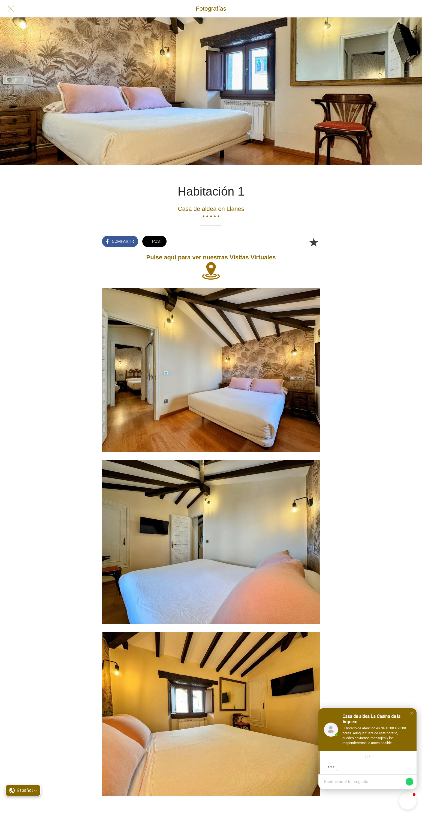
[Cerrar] (11, 8)
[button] (411, 713)
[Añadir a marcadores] (313, 241)
